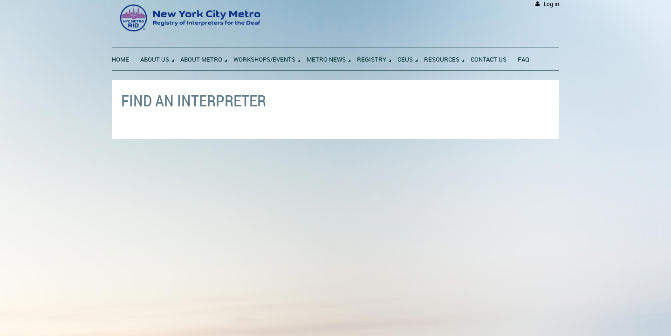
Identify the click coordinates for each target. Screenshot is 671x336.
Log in (551, 4)
